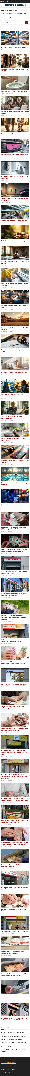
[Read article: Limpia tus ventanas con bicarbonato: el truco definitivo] (15, 278)
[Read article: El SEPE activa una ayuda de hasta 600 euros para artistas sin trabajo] (15, 881)
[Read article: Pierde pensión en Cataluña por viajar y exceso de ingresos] (15, 455)
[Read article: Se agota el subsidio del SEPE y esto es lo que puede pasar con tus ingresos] (15, 815)
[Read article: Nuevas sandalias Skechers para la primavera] (15, 127)
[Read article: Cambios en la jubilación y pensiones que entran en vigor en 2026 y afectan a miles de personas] (15, 611)
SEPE (8, 1)
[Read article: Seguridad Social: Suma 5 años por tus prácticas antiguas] (15, 411)
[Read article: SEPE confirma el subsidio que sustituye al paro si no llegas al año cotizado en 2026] (15, 678)
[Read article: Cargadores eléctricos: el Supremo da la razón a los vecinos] (15, 193)
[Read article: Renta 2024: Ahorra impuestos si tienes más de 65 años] (15, 106)
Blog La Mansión (11, 1069)
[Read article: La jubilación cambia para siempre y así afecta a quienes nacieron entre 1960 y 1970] (15, 544)
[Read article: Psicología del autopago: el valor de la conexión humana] (15, 389)
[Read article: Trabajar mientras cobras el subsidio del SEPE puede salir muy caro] (15, 566)
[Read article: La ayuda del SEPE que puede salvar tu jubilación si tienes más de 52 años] (15, 946)
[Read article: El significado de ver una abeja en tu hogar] (15, 234)
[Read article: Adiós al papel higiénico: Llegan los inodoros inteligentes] (15, 171)
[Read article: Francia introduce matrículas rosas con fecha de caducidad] (15, 149)
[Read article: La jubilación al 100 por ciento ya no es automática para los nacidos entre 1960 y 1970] (15, 656)
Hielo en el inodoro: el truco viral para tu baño (12, 1039)
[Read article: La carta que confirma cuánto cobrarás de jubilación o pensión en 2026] (15, 522)
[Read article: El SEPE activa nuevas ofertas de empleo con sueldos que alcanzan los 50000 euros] (15, 1013)
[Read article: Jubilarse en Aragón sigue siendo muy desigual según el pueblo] (15, 701)
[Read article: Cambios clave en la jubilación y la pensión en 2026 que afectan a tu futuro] (15, 904)
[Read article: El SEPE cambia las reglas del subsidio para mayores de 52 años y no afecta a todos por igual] (15, 746)
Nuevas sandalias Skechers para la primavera (12, 1046)
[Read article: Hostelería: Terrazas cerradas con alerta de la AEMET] (15, 64)
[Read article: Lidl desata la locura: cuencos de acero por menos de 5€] (15, 433)
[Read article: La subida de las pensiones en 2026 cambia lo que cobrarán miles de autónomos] (15, 723)
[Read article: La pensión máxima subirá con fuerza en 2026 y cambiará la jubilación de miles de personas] (15, 837)
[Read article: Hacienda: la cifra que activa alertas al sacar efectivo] (15, 499)
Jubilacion (2, 1)
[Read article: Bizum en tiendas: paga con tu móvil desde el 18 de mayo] (15, 300)
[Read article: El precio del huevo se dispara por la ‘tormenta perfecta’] (15, 41)
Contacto (3, 1069)
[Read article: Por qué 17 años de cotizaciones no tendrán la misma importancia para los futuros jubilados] (15, 793)
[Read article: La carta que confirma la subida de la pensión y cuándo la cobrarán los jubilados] (15, 990)
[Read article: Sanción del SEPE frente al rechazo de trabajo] (15, 925)
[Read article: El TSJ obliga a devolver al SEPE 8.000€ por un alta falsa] (15, 256)
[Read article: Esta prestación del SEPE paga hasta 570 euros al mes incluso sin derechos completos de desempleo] (15, 770)
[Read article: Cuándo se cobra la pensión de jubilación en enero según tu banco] (15, 859)
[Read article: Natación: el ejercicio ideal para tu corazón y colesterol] (15, 477)
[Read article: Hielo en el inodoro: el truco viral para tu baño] (15, 85)
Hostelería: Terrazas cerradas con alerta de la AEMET (14, 1036)
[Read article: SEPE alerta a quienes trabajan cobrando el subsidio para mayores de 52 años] (15, 634)
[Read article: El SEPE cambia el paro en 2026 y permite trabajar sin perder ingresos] (15, 588)
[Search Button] (26, 22)
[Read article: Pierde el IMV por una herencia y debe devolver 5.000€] (15, 344)
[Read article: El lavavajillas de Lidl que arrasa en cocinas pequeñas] (15, 367)
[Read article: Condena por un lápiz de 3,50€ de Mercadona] (15, 214)
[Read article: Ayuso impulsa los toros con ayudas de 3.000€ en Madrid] (15, 322)
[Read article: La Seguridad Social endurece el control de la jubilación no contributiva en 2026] (15, 968)
